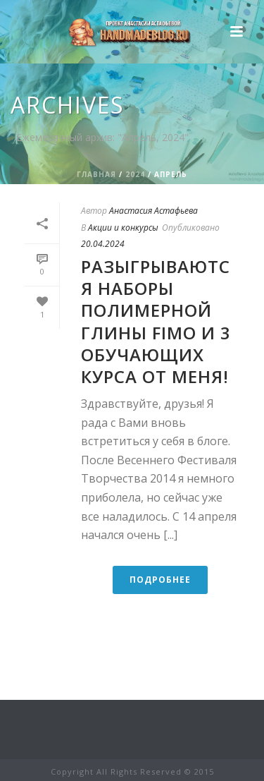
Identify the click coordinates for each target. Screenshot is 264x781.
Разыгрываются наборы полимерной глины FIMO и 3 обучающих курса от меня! (156, 321)
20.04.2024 (103, 244)
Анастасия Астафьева (153, 211)
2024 (135, 174)
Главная (96, 174)
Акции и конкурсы (123, 228)
